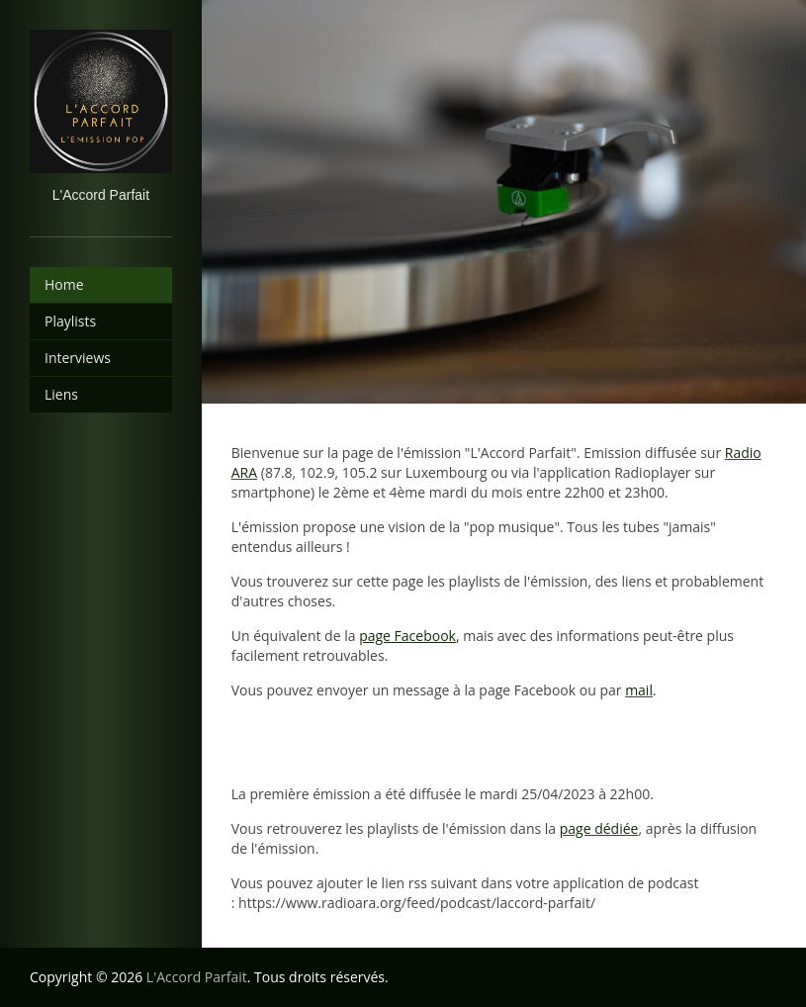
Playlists (70, 321)
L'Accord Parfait (196, 976)
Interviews (78, 357)
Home (64, 284)
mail (639, 690)
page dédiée (599, 828)
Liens (61, 394)
